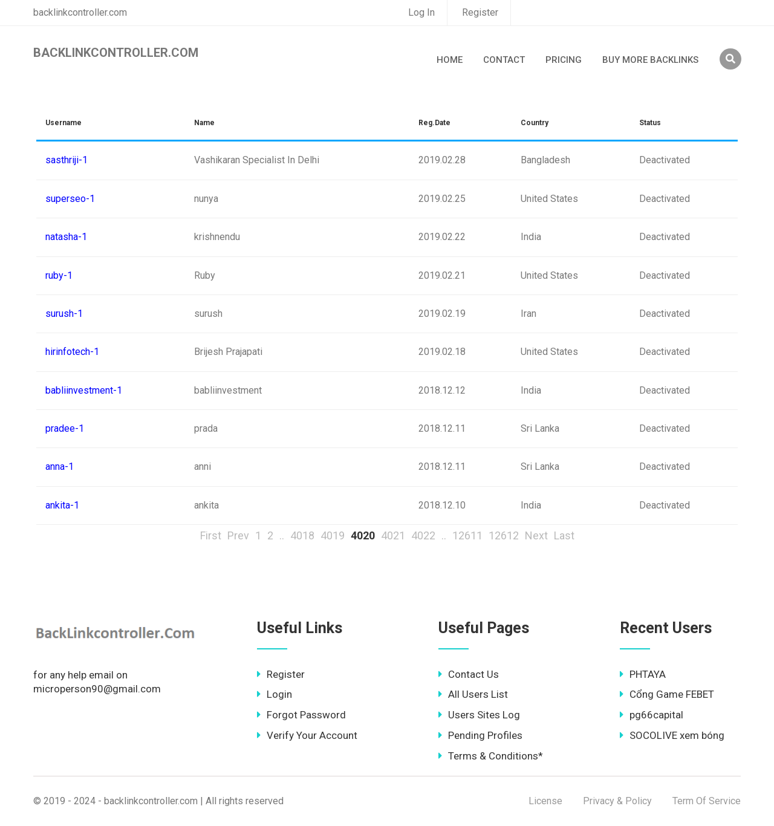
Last (564, 535)
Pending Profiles (480, 735)
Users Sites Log (479, 715)
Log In (421, 12)
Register (480, 12)
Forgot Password (301, 715)
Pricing (563, 59)
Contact (504, 59)
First (210, 535)
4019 (332, 535)
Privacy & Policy (617, 801)
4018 (302, 535)
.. (281, 535)
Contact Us (468, 674)
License (545, 801)
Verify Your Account (307, 735)
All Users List (473, 694)
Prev (238, 535)
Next (536, 535)
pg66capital (651, 715)
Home (450, 59)
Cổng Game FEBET (667, 694)
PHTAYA (643, 674)
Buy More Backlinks (650, 59)
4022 (423, 535)
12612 (504, 535)
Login (274, 694)
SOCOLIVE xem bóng (672, 735)
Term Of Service (706, 801)
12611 (467, 535)
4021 (393, 535)
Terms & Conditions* (490, 756)
